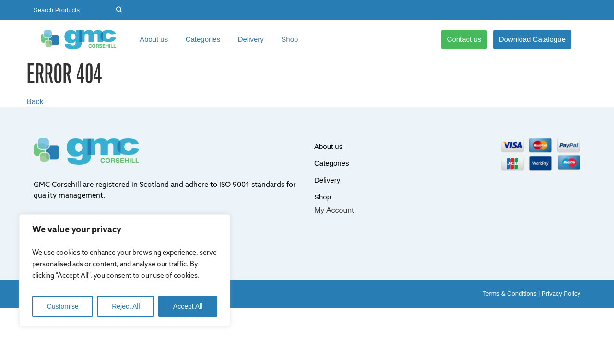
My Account (334, 210)
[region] (124, 270)
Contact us (464, 39)
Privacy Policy (561, 293)
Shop (289, 39)
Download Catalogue (532, 39)
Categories (203, 39)
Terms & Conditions (510, 293)
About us (154, 39)
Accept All (187, 306)
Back (35, 102)
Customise (63, 306)
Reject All (126, 306)
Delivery (251, 39)
